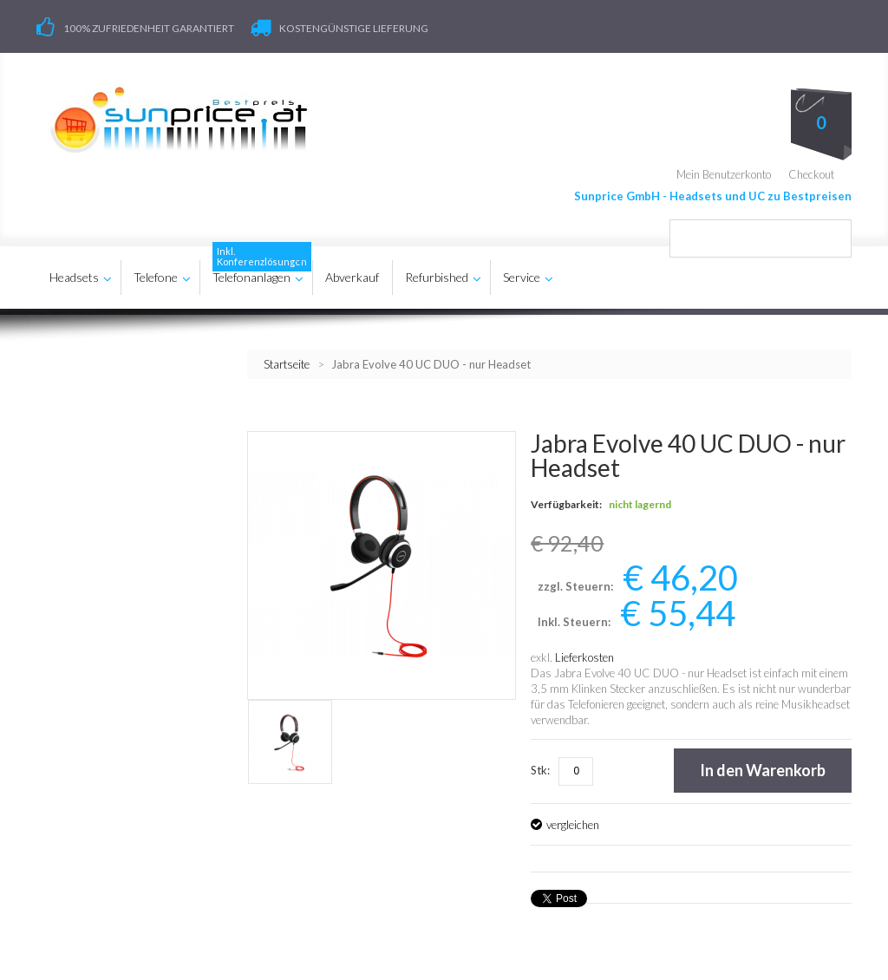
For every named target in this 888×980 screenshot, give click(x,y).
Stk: (540, 770)
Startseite (287, 363)
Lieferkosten (584, 657)
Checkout (811, 173)
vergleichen (572, 825)
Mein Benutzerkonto (723, 173)
